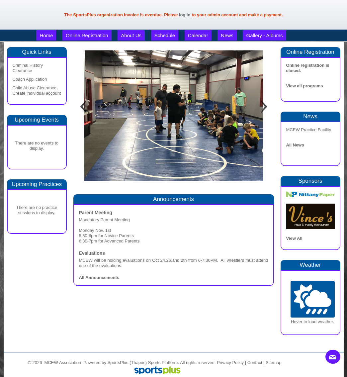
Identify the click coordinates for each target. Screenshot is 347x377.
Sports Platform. (163, 362)
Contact (254, 362)
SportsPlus (118, 362)
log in (185, 14)
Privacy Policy (230, 362)
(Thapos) (138, 362)
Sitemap (274, 362)
